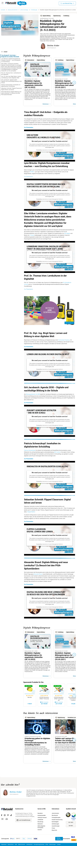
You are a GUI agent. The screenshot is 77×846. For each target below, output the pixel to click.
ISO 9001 (71, 825)
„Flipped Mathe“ (31, 512)
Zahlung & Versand (42, 817)
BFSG (47, 844)
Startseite (3, 9)
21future (32, 235)
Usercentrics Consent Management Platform (52, 150)
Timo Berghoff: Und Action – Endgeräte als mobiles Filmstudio (10, 56)
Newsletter (40, 813)
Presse (53, 828)
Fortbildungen (34, 9)
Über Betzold (55, 815)
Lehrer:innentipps (24, 9)
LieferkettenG (29, 844)
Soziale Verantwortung (57, 819)
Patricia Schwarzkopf (29, 450)
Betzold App (40, 821)
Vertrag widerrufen (59, 838)
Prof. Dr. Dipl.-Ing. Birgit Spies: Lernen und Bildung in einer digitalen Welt (11, 77)
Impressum (3, 844)
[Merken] (33, 691)
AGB (16, 844)
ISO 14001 (70, 822)
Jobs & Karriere (55, 813)
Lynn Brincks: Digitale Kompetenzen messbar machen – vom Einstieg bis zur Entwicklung (10, 60)
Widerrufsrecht (21, 844)
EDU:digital (67, 233)
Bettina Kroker (16, 792)
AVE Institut (57, 452)
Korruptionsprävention (39, 844)
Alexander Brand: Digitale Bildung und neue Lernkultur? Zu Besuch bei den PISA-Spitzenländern (11, 93)
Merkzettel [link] (40, 823)
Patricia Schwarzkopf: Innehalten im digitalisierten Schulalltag (10, 85)
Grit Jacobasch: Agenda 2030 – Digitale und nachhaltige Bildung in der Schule (11, 81)
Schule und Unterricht (13, 9)
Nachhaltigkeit (55, 821)
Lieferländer (40, 819)
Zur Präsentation (28, 127)
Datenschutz (11, 844)
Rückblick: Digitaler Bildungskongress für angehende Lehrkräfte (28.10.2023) (37, 82)
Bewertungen (52, 844)
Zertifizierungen (55, 823)
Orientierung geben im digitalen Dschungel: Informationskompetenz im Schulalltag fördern (37, 739)
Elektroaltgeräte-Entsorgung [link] (41, 826)
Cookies (59, 844)
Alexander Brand (38, 574)
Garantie (40, 829)
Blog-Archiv (54, 830)
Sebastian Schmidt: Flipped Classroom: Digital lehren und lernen (11, 89)
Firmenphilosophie (56, 817)
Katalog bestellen (42, 815)
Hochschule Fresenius (64, 340)
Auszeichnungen (55, 826)
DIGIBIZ (32, 171)
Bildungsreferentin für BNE (33, 394)
